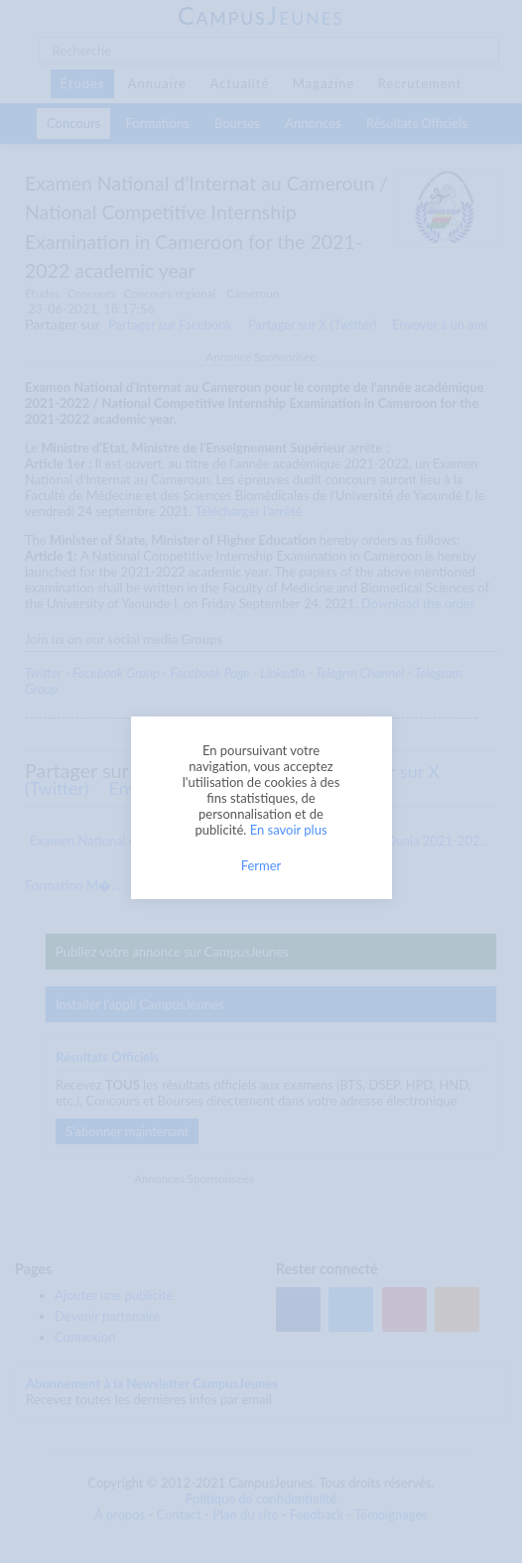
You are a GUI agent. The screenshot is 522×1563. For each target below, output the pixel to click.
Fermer (261, 865)
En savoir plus (288, 830)
